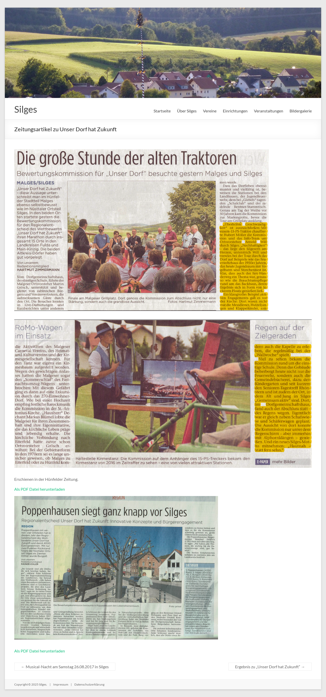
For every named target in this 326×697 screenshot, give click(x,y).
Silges (25, 109)
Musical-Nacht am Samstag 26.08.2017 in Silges (65, 666)
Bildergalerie (301, 110)
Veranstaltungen (268, 110)
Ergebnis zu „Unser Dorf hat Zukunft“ (270, 666)
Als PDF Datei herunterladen (39, 489)
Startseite (162, 110)
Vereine (209, 110)
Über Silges (187, 110)
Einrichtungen (235, 110)
